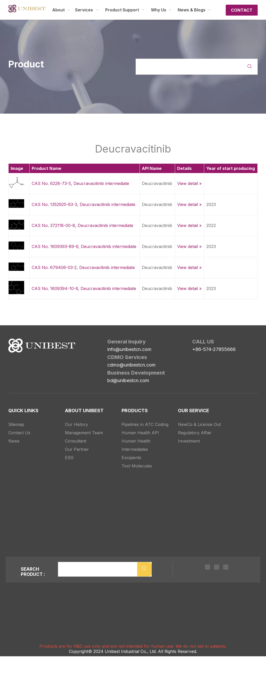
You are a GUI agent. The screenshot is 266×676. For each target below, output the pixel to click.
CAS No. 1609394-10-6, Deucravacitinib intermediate (84, 288)
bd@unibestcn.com (128, 380)
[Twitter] (216, 566)
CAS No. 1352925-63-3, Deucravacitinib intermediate (83, 204)
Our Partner (77, 449)
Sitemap (16, 424)
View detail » (189, 183)
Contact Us (19, 432)
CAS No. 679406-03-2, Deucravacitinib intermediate (83, 267)
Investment (189, 441)
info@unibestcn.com (129, 349)
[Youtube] (225, 566)
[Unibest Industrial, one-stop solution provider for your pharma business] (41, 346)
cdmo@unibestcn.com (131, 365)
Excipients (131, 457)
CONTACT (241, 10)
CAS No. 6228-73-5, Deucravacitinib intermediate (80, 183)
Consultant (75, 441)
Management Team (84, 432)
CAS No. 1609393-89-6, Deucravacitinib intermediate (84, 246)
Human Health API (140, 432)
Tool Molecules (137, 465)
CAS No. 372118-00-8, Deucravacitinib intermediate (82, 225)
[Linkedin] (207, 566)
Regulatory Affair (195, 432)
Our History (76, 424)
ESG (69, 457)
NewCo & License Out (199, 424)
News (13, 441)
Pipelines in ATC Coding (145, 424)
